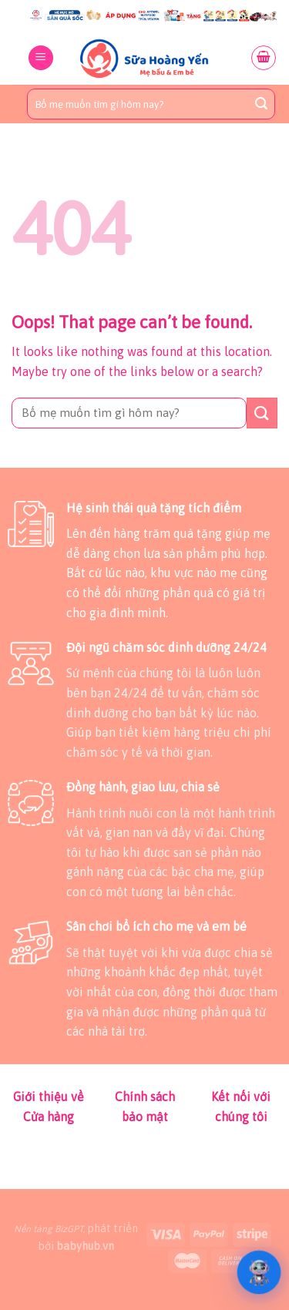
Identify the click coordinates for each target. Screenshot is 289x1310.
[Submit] (261, 104)
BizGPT (69, 1229)
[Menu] (41, 58)
